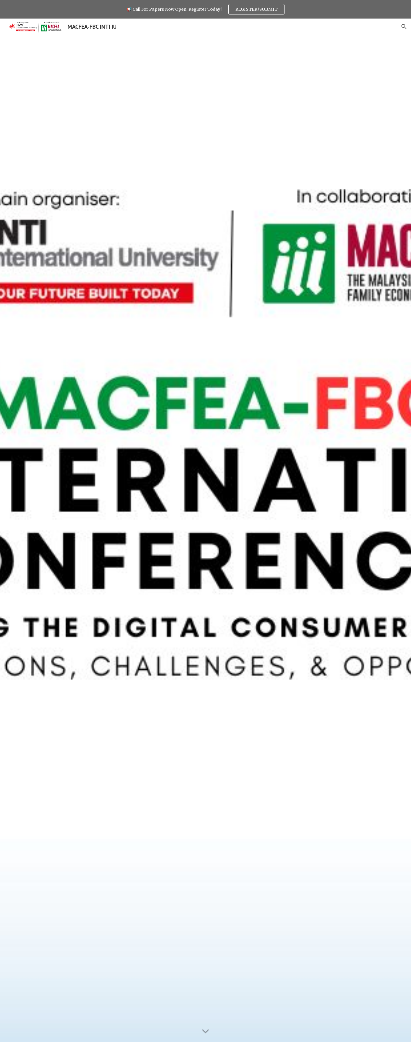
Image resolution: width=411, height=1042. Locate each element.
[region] (205, 9)
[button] (404, 27)
